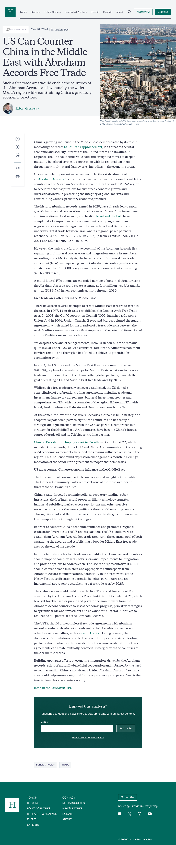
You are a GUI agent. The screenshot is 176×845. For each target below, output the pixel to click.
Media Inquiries (73, 802)
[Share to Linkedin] (17, 158)
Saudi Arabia (89, 633)
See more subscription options (88, 737)
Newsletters (72, 808)
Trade (65, 764)
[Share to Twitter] (17, 139)
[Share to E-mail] (17, 168)
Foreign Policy (45, 764)
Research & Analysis (76, 12)
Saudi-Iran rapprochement (83, 147)
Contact (68, 797)
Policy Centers (52, 12)
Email (44, 721)
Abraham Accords (51, 179)
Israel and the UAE (109, 216)
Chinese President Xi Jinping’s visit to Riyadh (66, 442)
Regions (35, 12)
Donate (67, 813)
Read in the (53, 688)
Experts (107, 12)
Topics (23, 12)
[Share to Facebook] (17, 147)
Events (95, 12)
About (119, 12)
